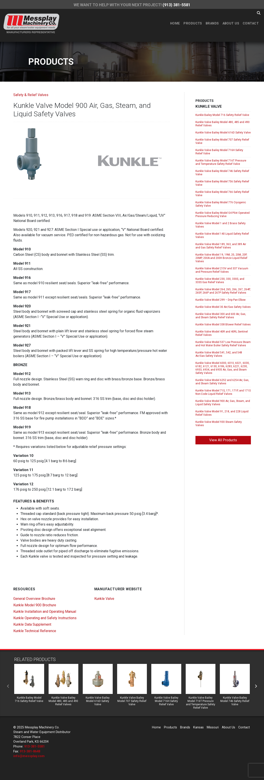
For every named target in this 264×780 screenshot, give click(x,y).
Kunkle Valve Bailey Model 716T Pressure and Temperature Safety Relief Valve (220, 162)
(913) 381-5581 (176, 4)
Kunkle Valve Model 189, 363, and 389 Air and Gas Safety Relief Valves (220, 246)
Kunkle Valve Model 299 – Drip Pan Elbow (220, 299)
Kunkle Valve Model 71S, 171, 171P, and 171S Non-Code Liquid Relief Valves (223, 392)
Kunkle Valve (104, 599)
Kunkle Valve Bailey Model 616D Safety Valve (223, 132)
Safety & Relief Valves (30, 95)
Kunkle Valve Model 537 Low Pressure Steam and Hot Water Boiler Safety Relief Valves (223, 344)
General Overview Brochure (34, 599)
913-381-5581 (34, 746)
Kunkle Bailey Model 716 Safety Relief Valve (222, 115)
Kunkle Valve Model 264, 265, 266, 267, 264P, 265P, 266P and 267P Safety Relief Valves (222, 291)
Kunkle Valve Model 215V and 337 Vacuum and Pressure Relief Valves (221, 270)
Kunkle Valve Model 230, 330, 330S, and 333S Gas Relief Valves (219, 280)
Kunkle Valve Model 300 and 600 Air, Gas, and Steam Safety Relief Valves (220, 315)
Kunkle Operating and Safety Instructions (45, 618)
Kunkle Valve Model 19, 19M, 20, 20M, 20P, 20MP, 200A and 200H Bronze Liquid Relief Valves (221, 258)
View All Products (223, 440)
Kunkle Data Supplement (32, 624)
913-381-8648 (30, 751)
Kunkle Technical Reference (34, 631)
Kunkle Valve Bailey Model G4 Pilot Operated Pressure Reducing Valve (222, 214)
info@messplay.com (29, 756)
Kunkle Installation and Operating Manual (44, 611)
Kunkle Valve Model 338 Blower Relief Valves (223, 324)
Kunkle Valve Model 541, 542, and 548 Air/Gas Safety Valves (218, 354)
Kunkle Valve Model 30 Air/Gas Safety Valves (223, 306)
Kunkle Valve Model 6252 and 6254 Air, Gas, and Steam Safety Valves (222, 382)
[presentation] (8, 686)
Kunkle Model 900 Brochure (34, 605)
